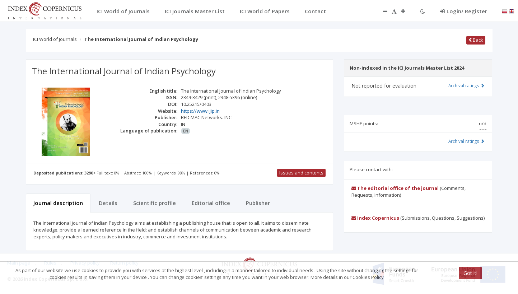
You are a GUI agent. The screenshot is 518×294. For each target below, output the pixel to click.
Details (108, 202)
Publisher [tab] (258, 202)
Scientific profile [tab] (154, 202)
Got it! (470, 273)
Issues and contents (301, 172)
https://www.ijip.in (200, 111)
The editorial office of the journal (395, 188)
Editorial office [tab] (211, 202)
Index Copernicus (375, 218)
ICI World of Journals (55, 39)
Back (475, 40)
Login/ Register (463, 11)
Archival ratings (466, 85)
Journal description (58, 202)
